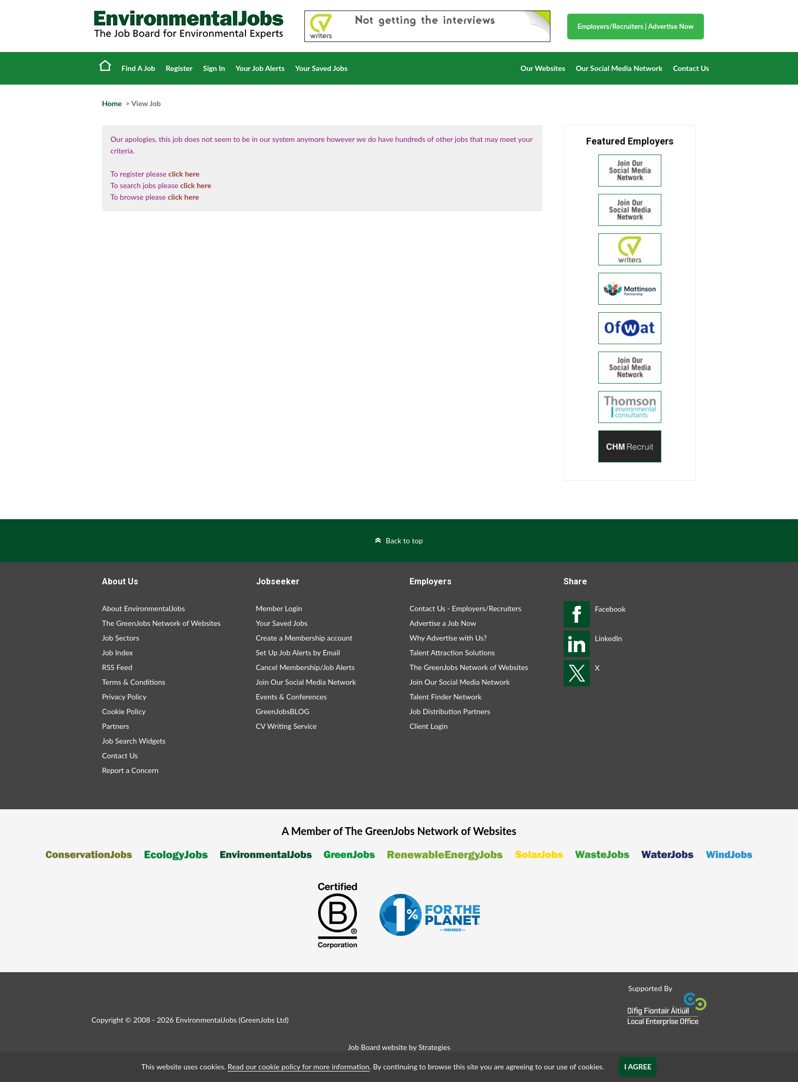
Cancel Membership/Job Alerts (305, 667)
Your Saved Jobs (321, 68)
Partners (115, 726)
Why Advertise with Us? (448, 637)
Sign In (214, 68)
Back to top (404, 540)
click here (183, 173)
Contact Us (691, 68)
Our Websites (542, 68)
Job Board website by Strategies (398, 1047)
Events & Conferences (291, 696)
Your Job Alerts (260, 68)
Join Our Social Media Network (306, 681)
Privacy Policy (124, 696)
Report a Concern (130, 770)
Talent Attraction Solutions (452, 652)
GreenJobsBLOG (283, 711)
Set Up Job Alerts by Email (298, 652)
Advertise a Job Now (443, 623)
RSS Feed (117, 667)
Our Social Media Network (619, 68)
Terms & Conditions (133, 681)
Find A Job (138, 68)
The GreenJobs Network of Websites (161, 623)
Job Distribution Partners (450, 711)
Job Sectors (120, 637)
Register (179, 68)
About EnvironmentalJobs (143, 608)
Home (105, 65)
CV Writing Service (286, 726)
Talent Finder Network (446, 696)
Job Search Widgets (134, 740)
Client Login (429, 726)
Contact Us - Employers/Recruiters (465, 608)
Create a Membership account (304, 637)
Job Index (117, 652)
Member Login (279, 608)
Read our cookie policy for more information (298, 1066)
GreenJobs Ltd (263, 1019)
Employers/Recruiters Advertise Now (636, 26)
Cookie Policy (124, 711)
